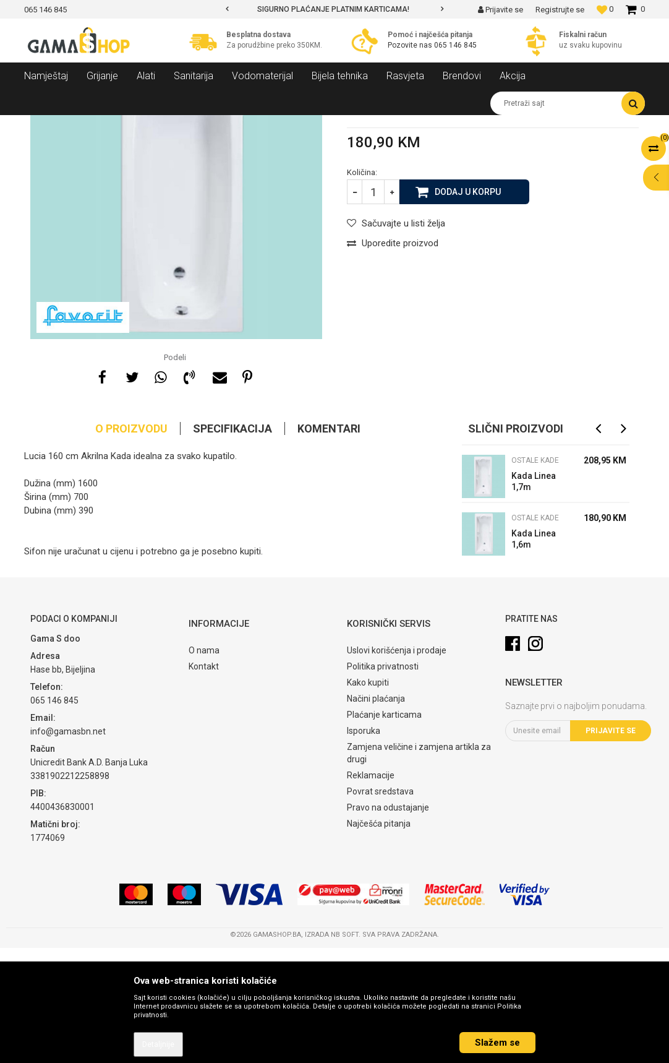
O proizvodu (131, 543)
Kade (172, 124)
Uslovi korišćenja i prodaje (396, 765)
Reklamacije (370, 890)
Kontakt (204, 781)
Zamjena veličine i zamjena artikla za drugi (419, 868)
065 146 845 (455, 45)
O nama (204, 765)
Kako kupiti (368, 798)
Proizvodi (91, 124)
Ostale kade (214, 124)
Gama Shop (43, 124)
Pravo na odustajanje (388, 922)
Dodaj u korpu (468, 306)
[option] (334, 9)
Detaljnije (158, 1044)
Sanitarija (135, 124)
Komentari (328, 543)
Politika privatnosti (383, 781)
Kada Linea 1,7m (533, 596)
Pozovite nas (411, 45)
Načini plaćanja (376, 814)
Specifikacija (232, 543)
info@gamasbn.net (68, 846)
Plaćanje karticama (384, 830)
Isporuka (363, 846)
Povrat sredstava (380, 906)
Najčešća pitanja (379, 939)
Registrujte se (559, 9)
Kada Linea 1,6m (533, 654)
